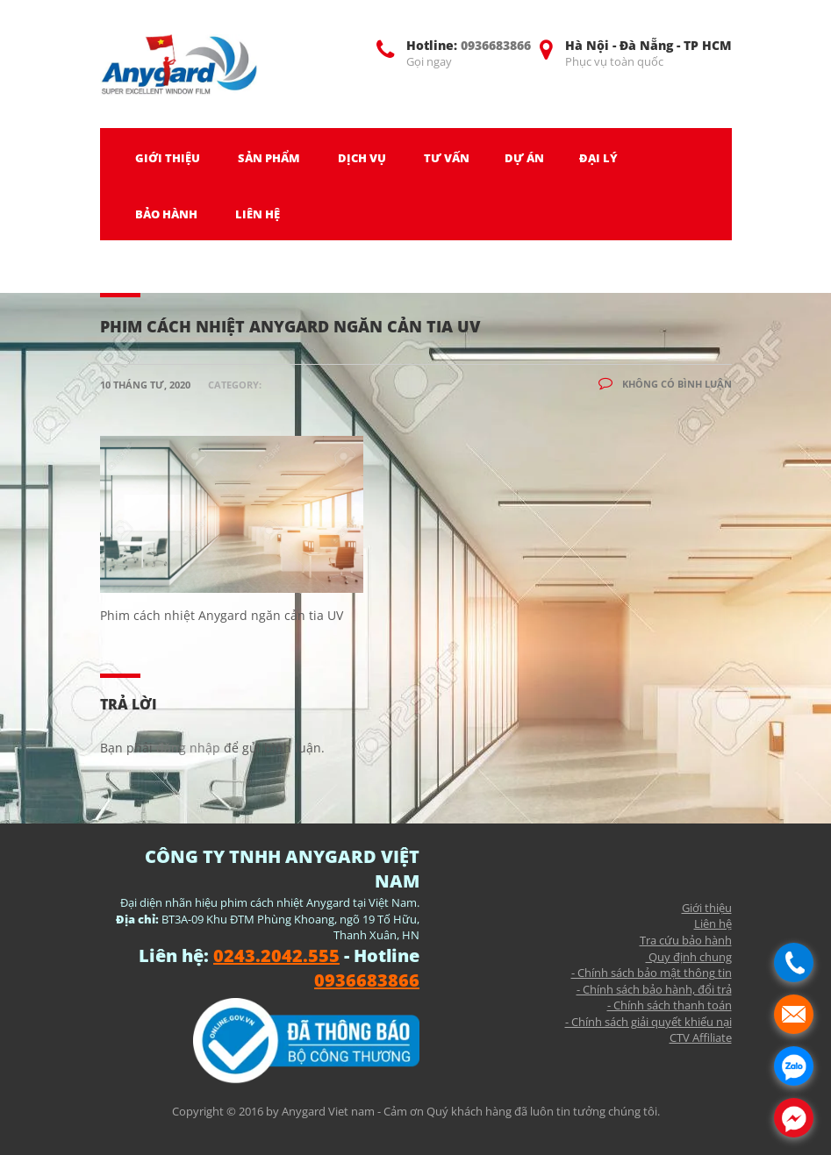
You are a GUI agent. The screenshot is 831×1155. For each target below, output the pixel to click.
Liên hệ (713, 923)
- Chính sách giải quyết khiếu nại (648, 1022)
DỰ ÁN (524, 158)
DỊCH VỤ (362, 158)
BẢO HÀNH (166, 214)
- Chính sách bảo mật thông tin (651, 972)
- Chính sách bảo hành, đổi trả (654, 989)
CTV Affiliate (701, 1037)
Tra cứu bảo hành (686, 940)
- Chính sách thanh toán (669, 1005)
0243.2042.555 (276, 955)
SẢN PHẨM (269, 158)
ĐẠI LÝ (598, 158)
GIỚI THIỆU (167, 158)
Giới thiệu (707, 908)
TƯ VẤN (446, 158)
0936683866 (496, 45)
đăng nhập (188, 747)
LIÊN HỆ (257, 214)
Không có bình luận (665, 383)
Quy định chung (689, 957)
